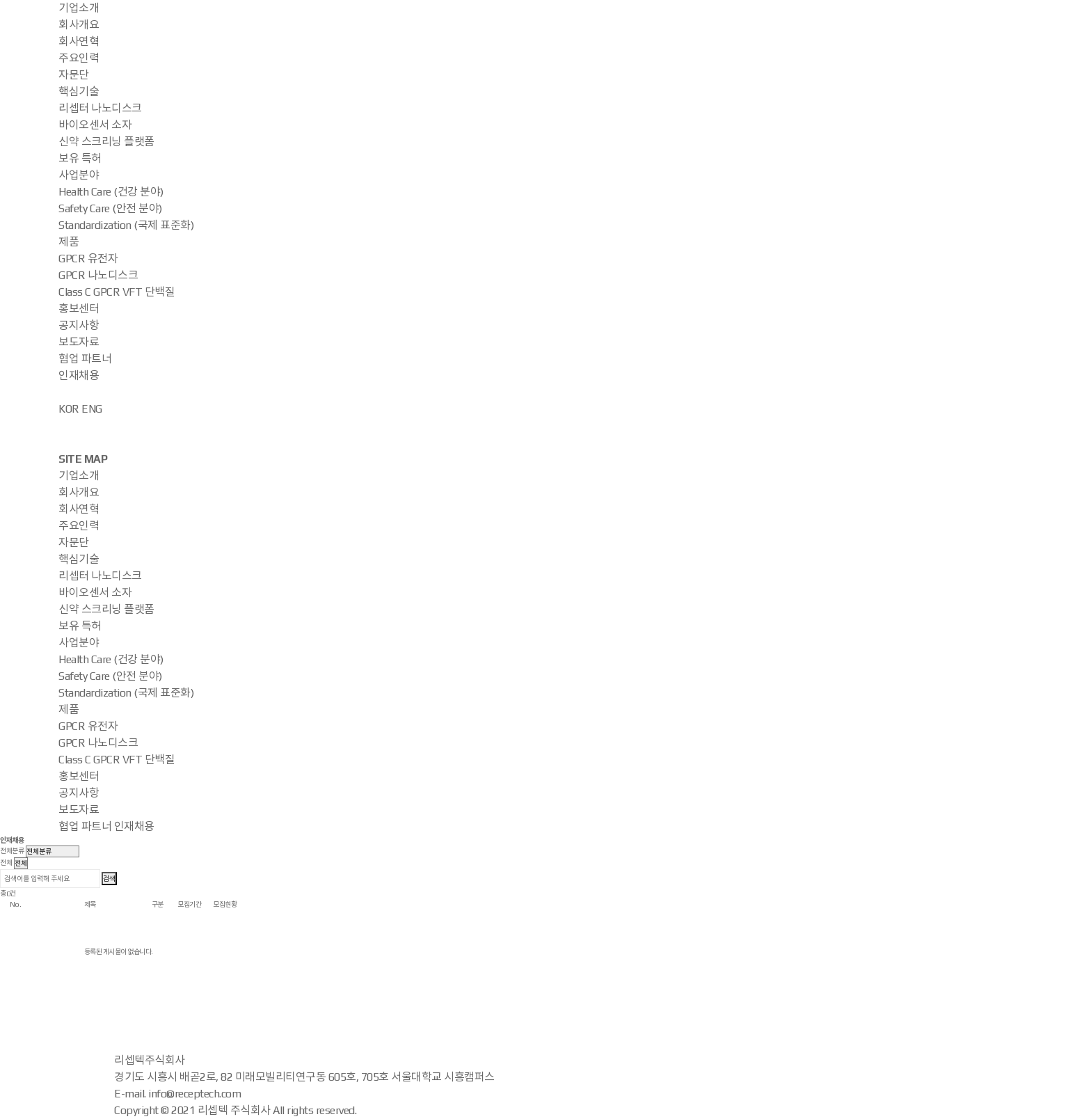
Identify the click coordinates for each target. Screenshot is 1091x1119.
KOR (68, 408)
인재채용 (78, 375)
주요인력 (78, 58)
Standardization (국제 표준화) (125, 225)
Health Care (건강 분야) (111, 191)
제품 (68, 241)
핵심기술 (78, 91)
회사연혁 (78, 41)
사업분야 (78, 175)
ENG (91, 408)
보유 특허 (80, 158)
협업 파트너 (84, 358)
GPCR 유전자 (88, 258)
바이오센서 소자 (95, 125)
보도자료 (78, 342)
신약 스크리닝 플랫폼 (106, 141)
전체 (6, 862)
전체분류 (12, 851)
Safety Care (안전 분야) (110, 208)
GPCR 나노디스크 (98, 275)
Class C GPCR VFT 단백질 (116, 292)
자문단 (73, 74)
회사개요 (78, 24)
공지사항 (78, 325)
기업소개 (78, 8)
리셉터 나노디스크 (100, 108)
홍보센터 (78, 308)
